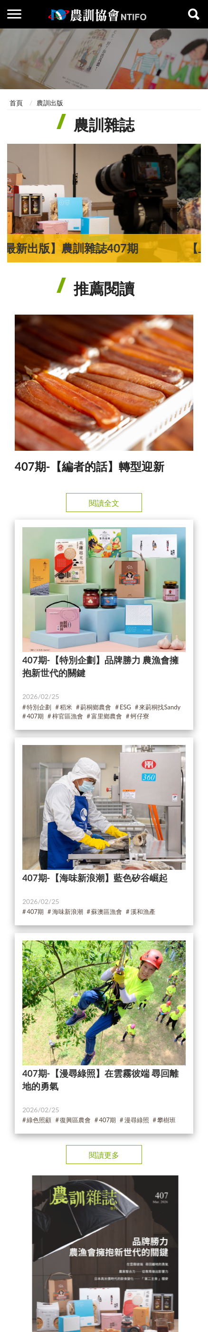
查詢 (194, 14)
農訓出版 (50, 103)
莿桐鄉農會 (95, 707)
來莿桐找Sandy (159, 707)
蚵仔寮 (140, 716)
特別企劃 (39, 707)
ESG (125, 707)
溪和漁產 (143, 911)
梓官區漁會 (67, 716)
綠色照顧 (39, 1120)
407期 (35, 716)
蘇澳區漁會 (106, 911)
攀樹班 (166, 1120)
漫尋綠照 (136, 1120)
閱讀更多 (104, 1154)
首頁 (16, 103)
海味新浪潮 (67, 911)
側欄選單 (14, 14)
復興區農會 (75, 1120)
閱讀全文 (104, 502)
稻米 (66, 707)
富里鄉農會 (106, 716)
